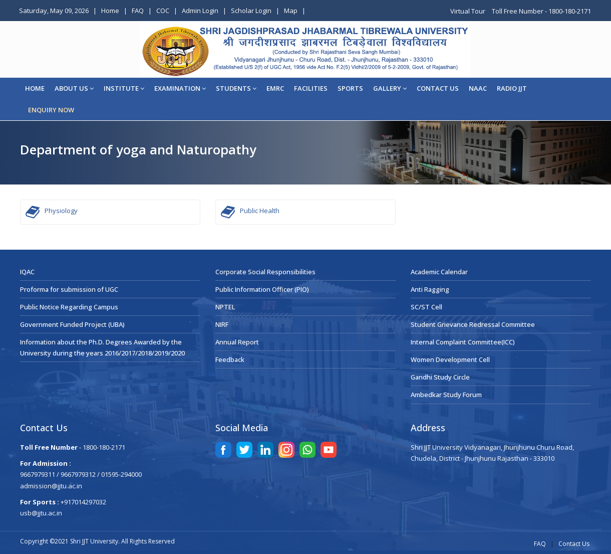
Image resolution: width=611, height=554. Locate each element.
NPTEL (225, 306)
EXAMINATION (180, 88)
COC (162, 10)
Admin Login (200, 10)
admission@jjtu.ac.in (51, 485)
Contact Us (573, 543)
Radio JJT (512, 88)
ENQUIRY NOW (51, 109)
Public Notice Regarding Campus (69, 306)
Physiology (61, 210)
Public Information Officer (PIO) (262, 289)
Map (290, 10)
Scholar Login (251, 10)
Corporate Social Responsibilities (265, 271)
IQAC (27, 271)
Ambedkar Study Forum (446, 394)
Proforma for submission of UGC (69, 289)
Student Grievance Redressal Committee (473, 324)
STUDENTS (236, 88)
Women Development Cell (450, 359)
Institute (124, 88)
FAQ (138, 10)
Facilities (311, 88)
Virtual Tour (468, 11)
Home (110, 10)
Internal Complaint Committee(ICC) (463, 341)
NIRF (221, 324)
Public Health (259, 210)
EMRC (275, 88)
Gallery (390, 88)
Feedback (229, 359)
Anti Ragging (430, 289)
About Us (74, 88)
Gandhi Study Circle (440, 377)
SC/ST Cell (426, 306)
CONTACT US (438, 88)
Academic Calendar (439, 271)
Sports (350, 88)
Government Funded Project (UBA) (72, 324)
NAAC (478, 88)
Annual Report (237, 341)
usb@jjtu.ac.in (41, 512)
